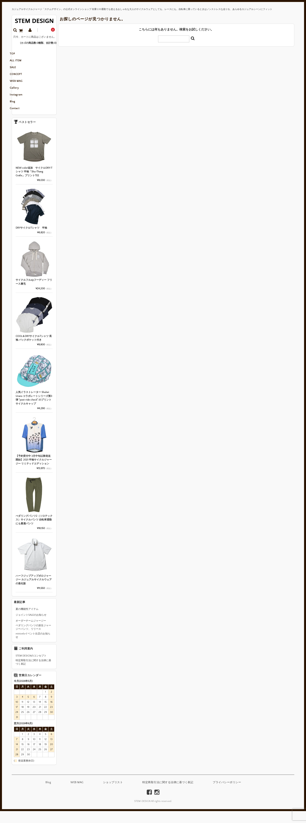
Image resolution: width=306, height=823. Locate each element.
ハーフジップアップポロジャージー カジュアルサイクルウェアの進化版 (34, 591)
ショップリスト (113, 794)
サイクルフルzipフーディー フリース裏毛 (34, 293)
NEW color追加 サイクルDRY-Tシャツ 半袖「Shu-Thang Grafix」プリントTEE (34, 183)
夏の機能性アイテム (27, 621)
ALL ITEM (22, 62)
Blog (18, 112)
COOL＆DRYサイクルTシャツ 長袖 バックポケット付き (34, 350)
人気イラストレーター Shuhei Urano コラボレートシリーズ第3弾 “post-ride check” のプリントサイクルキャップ (34, 410)
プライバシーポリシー (227, 794)
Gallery (20, 95)
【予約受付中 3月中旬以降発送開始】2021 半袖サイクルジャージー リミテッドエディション (34, 472)
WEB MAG (22, 87)
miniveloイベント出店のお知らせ (33, 647)
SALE (19, 71)
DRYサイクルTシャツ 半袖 (31, 239)
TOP (18, 54)
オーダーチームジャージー (31, 632)
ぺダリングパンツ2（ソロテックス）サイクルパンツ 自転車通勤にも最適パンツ (34, 531)
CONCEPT (22, 79)
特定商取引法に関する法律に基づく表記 (33, 674)
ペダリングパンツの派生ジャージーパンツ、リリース (33, 639)
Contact (21, 120)
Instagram (22, 103)
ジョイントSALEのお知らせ (31, 626)
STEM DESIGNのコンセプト (31, 667)
